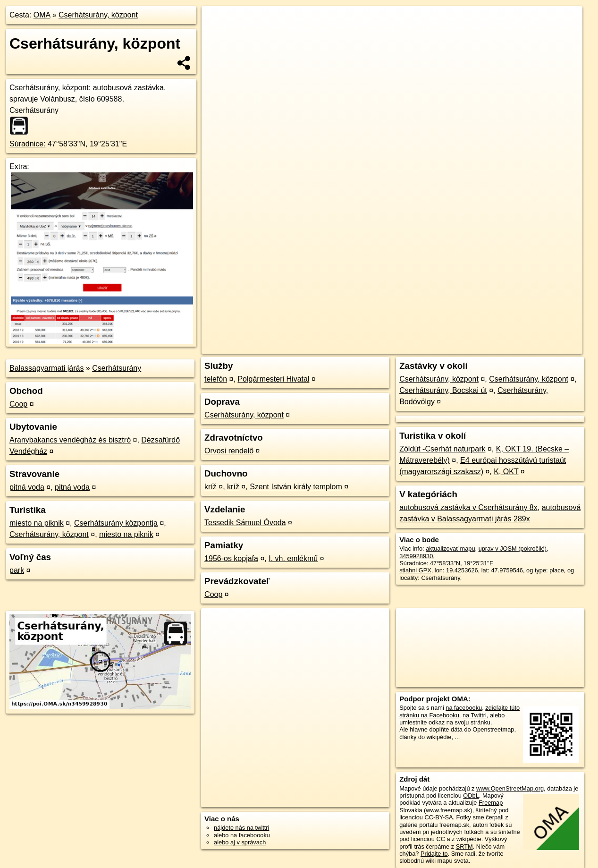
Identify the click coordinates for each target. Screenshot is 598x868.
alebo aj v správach (240, 842)
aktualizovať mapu (450, 548)
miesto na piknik (36, 523)
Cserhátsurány (116, 368)
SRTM (464, 846)
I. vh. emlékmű (293, 558)
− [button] (218, 37)
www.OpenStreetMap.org (510, 788)
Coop (18, 404)
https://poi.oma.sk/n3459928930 (540, 338)
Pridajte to (434, 853)
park (16, 570)
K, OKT (506, 472)
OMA (42, 15)
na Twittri (475, 715)
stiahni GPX (415, 570)
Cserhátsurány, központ (98, 15)
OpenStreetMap (419, 338)
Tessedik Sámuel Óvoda (245, 523)
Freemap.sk (468, 338)
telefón (215, 379)
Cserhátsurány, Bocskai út (443, 390)
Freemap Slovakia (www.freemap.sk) (451, 806)
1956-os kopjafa (231, 558)
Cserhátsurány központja (116, 523)
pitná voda (26, 487)
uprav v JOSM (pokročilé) (513, 548)
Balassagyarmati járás (46, 368)
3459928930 (416, 556)
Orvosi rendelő (228, 451)
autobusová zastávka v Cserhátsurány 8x (468, 507)
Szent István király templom (296, 487)
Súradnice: (27, 144)
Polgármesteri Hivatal (273, 379)
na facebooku (464, 707)
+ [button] (218, 22)
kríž (210, 487)
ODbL (471, 795)
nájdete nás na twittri (241, 827)
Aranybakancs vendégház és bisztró (70, 440)
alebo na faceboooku (242, 835)
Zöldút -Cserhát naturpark (442, 449)
